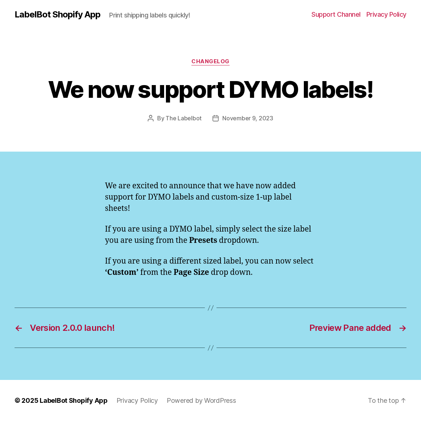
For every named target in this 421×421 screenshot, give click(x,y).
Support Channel (336, 14)
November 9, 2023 (247, 118)
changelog (210, 61)
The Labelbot (184, 118)
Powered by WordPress (201, 400)
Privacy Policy (386, 14)
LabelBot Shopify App (57, 14)
